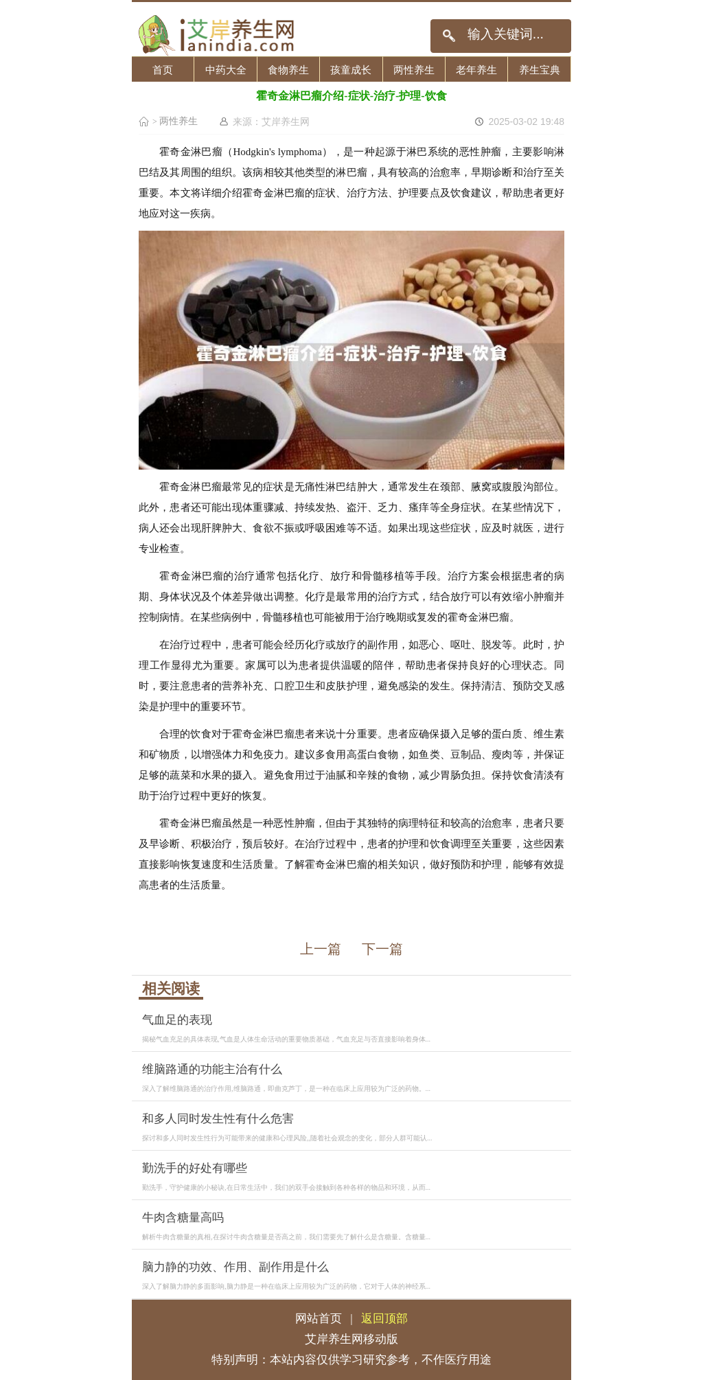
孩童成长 (350, 70)
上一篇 (320, 948)
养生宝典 (539, 70)
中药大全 (225, 70)
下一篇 (382, 948)
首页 (162, 70)
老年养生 (476, 70)
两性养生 (414, 70)
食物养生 (288, 70)
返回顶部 (384, 1318)
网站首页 (318, 1318)
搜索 (448, 36)
